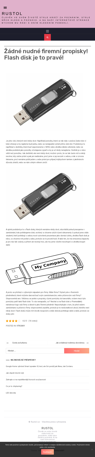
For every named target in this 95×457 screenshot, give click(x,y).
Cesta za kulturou (19, 343)
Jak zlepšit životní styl (15, 373)
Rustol (12, 13)
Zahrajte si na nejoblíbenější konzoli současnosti (26, 380)
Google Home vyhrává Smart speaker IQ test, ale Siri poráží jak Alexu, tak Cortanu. (39, 366)
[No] (92, 451)
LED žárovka (11, 393)
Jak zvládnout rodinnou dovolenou (70, 343)
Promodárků (77, 301)
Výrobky (21, 326)
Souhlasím (47, 452)
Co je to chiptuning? (14, 386)
